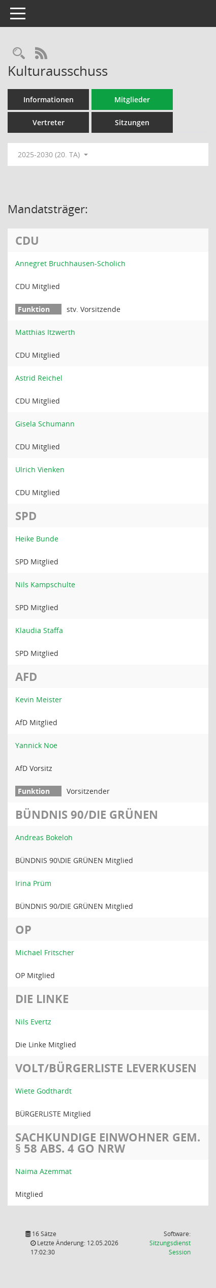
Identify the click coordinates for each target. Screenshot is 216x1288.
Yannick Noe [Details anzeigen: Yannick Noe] (36, 745)
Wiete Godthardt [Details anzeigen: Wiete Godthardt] (43, 1091)
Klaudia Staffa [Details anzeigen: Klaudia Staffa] (39, 630)
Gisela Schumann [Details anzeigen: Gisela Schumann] (45, 423)
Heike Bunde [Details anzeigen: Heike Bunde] (36, 538)
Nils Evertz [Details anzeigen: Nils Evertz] (33, 1021)
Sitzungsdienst (170, 1247)
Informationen (48, 99)
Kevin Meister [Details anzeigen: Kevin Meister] (38, 699)
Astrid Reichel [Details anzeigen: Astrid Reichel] (39, 378)
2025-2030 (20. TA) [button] (53, 154)
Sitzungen (132, 122)
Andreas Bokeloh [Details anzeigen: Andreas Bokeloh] (44, 837)
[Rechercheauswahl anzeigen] (19, 53)
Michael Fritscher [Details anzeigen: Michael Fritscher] (44, 952)
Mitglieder (132, 99)
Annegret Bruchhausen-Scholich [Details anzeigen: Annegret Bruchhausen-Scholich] (70, 263)
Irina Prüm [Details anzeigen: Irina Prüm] (33, 883)
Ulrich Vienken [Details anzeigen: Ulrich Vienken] (40, 469)
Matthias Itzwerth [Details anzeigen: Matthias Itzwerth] (45, 332)
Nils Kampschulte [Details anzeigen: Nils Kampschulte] (45, 584)
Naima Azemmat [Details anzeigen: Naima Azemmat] (43, 1171)
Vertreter (49, 122)
